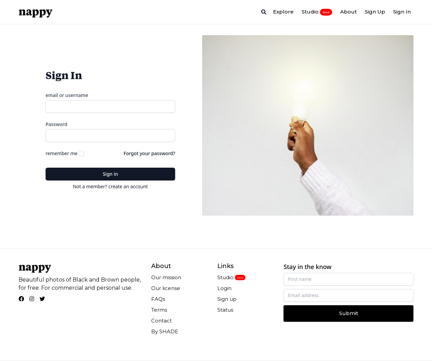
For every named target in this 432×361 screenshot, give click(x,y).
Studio (317, 11)
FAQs (158, 299)
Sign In (402, 11)
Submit (348, 313)
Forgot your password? (149, 153)
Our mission (166, 277)
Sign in (110, 174)
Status (225, 310)
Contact (161, 320)
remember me (61, 153)
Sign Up (375, 11)
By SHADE (164, 331)
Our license (165, 288)
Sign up (227, 299)
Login (224, 288)
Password (56, 124)
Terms (159, 310)
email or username (67, 95)
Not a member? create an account (110, 186)
